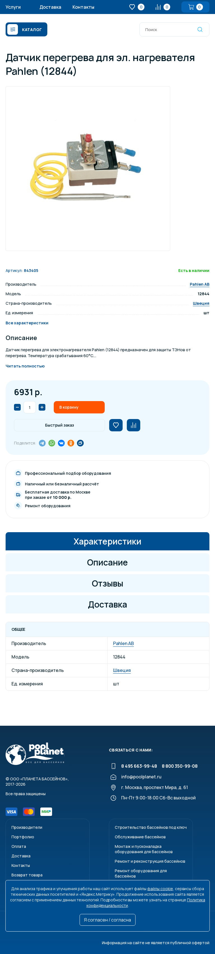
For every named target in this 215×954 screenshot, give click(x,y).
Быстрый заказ (59, 425)
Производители (26, 827)
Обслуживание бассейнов (140, 836)
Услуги (13, 7)
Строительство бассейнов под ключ (151, 827)
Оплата (18, 846)
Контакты (83, 7)
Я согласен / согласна (107, 920)
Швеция (201, 303)
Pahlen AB (199, 284)
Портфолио (22, 836)
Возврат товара (27, 875)
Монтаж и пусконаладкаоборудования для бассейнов (144, 849)
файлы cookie (160, 888)
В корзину (69, 407)
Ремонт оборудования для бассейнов (141, 873)
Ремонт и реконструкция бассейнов (150, 861)
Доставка (50, 7)
